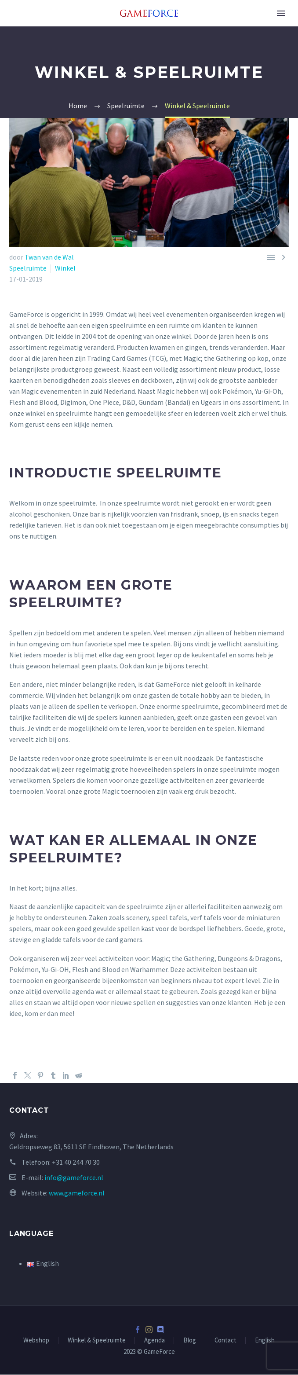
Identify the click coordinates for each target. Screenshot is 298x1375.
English (265, 1340)
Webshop (36, 1340)
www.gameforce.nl (77, 1192)
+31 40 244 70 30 (76, 1162)
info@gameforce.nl (73, 1177)
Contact (225, 1340)
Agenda (154, 1340)
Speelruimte (28, 268)
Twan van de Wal (49, 257)
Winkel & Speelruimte (97, 1340)
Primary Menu (281, 13)
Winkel (65, 268)
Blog (189, 1340)
